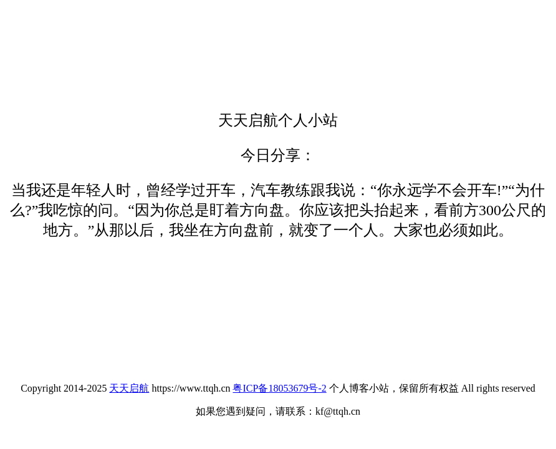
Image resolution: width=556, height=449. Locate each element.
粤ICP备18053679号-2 (279, 388)
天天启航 (129, 388)
